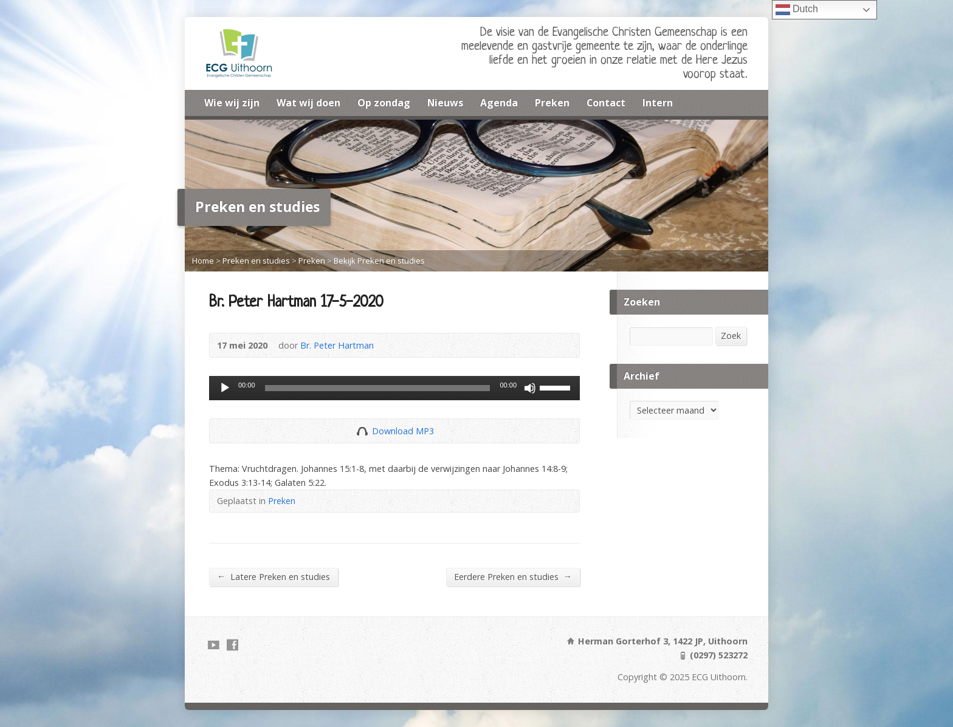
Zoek (731, 335)
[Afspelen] (225, 388)
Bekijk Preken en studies (379, 260)
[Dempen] (530, 388)
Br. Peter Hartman (337, 345)
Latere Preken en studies (273, 576)
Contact (606, 102)
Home (203, 260)
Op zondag (383, 102)
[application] (394, 388)
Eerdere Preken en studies (513, 576)
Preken (552, 102)
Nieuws (445, 102)
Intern (657, 102)
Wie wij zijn (232, 102)
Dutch (797, 9)
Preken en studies (256, 260)
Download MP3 (403, 431)
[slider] (377, 388)
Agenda (499, 102)
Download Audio (362, 431)
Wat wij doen (308, 102)
